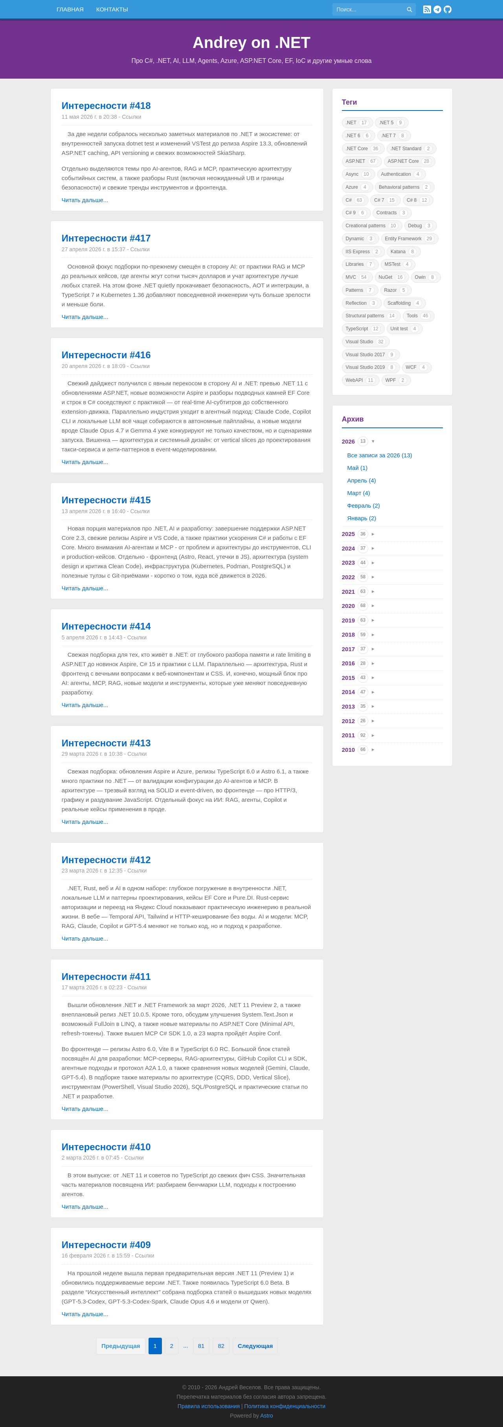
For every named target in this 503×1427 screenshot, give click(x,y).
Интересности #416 (106, 355)
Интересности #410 (106, 1147)
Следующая (255, 1345)
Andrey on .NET (251, 42)
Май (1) (357, 467)
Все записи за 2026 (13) (379, 455)
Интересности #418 (106, 105)
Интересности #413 (106, 743)
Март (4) (358, 493)
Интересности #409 (106, 1244)
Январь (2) (361, 518)
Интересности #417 (106, 238)
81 (201, 1345)
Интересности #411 (106, 976)
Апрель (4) (361, 480)
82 (221, 1345)
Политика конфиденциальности (285, 1406)
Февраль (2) (363, 505)
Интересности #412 (106, 859)
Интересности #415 (106, 500)
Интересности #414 (106, 626)
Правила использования (209, 1406)
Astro (266, 1415)
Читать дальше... (85, 200)
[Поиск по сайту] (367, 9)
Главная (70, 9)
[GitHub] (447, 9)
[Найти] (409, 9)
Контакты (112, 9)
